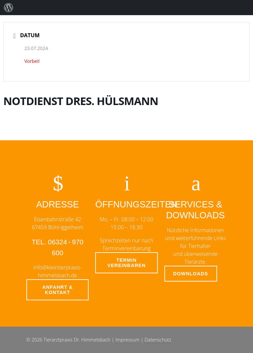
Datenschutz (158, 340)
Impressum (128, 340)
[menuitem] (8, 7)
